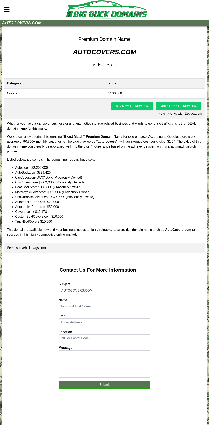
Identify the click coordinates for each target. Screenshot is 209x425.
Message (65, 348)
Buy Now (122, 106)
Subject (64, 284)
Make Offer (168, 106)
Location (65, 332)
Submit (104, 384)
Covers (12, 93)
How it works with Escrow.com (180, 113)
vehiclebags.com (33, 248)
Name (63, 300)
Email (63, 316)
